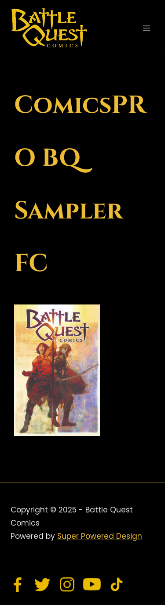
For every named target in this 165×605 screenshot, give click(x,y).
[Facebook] (18, 584)
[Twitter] (42, 584)
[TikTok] (116, 584)
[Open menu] (146, 28)
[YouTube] (91, 584)
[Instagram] (67, 584)
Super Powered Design (99, 536)
